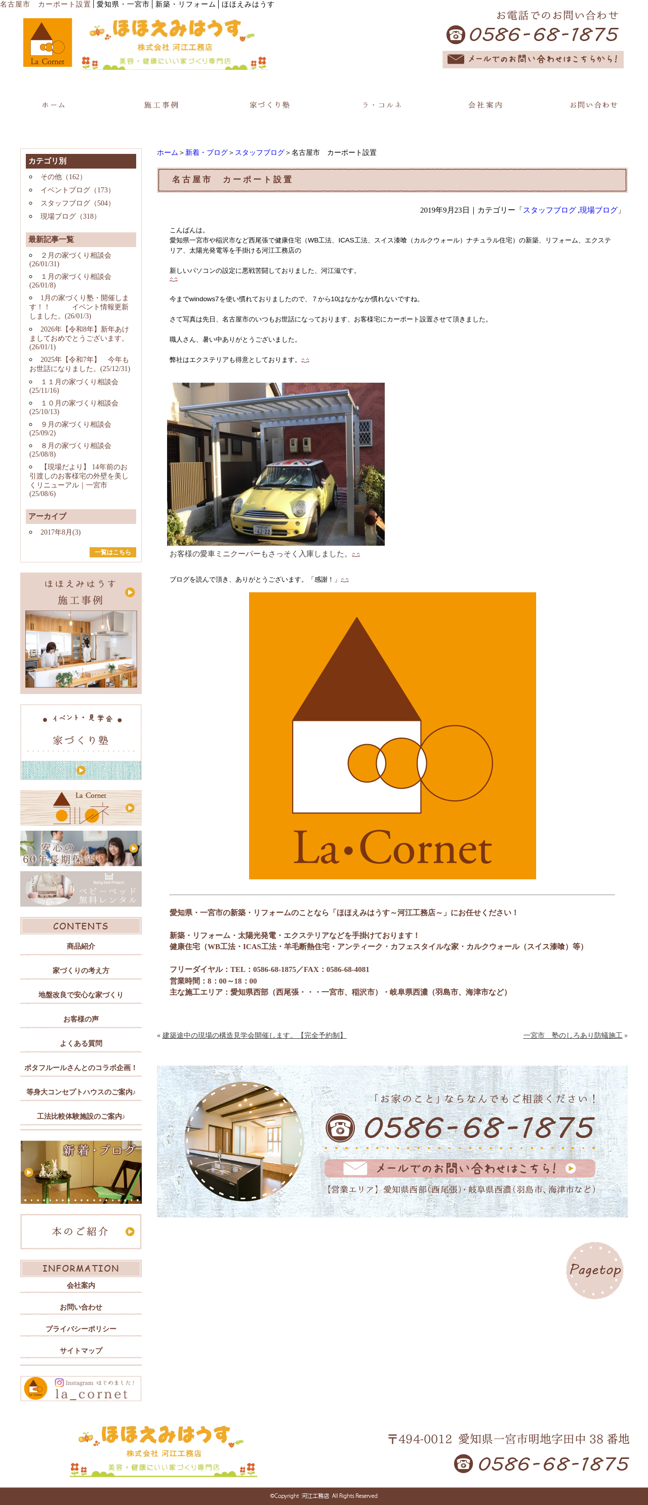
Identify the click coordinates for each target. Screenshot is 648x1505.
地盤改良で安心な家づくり (81, 995)
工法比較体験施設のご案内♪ (81, 1116)
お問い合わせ (81, 1307)
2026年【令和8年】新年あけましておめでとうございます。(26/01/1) (79, 338)
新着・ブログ (206, 152)
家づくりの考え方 (81, 970)
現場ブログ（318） (70, 216)
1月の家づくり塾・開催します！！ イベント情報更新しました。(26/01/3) (79, 307)
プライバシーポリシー (81, 1329)
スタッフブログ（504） (77, 203)
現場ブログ (599, 210)
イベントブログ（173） (77, 190)
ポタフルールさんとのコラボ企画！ (81, 1068)
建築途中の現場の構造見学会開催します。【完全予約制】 (255, 1035)
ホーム (167, 152)
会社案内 (81, 1285)
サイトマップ (81, 1351)
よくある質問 (81, 1043)
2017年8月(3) (60, 532)
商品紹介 (81, 946)
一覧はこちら (113, 552)
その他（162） (63, 177)
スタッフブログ (260, 152)
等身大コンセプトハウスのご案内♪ (81, 1092)
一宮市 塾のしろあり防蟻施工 (573, 1035)
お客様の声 (81, 1019)
